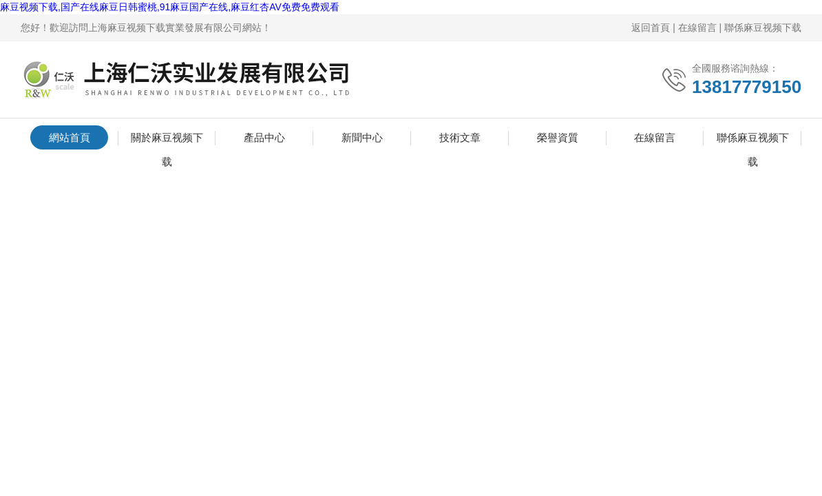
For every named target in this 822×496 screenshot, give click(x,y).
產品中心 (264, 137)
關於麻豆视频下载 (167, 140)
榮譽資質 (557, 137)
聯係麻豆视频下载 (762, 27)
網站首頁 (69, 137)
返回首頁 (650, 27)
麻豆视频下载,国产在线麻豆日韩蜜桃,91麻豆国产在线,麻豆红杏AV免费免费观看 (169, 6)
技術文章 (460, 137)
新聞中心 (362, 137)
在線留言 (697, 27)
